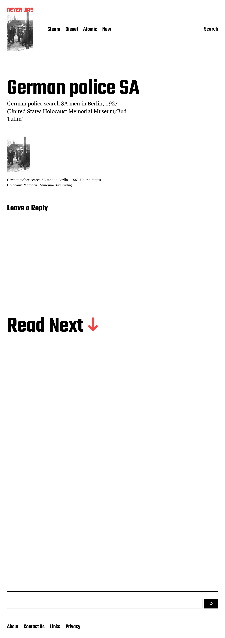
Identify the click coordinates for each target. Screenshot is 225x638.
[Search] (211, 603)
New (106, 30)
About (12, 627)
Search (211, 29)
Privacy (73, 627)
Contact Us (34, 627)
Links (55, 627)
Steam (53, 30)
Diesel (71, 30)
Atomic (90, 30)
